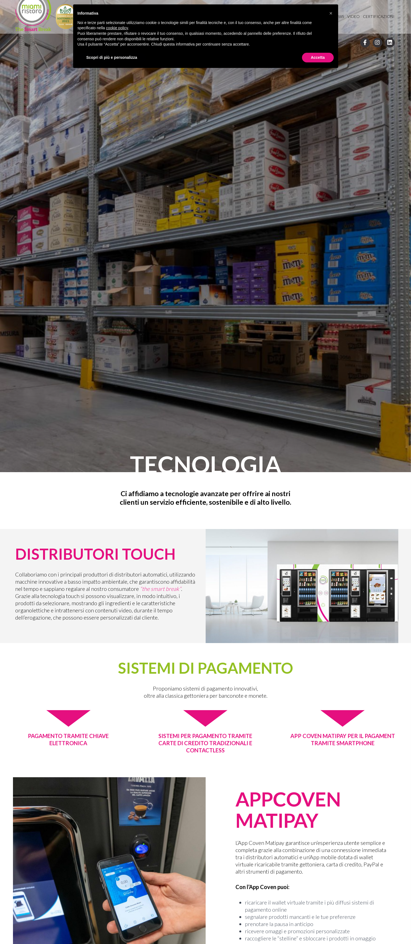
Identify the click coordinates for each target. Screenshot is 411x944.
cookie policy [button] (117, 28)
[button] (331, 13)
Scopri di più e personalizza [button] (111, 57)
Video (353, 16)
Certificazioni (378, 16)
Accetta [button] (318, 57)
